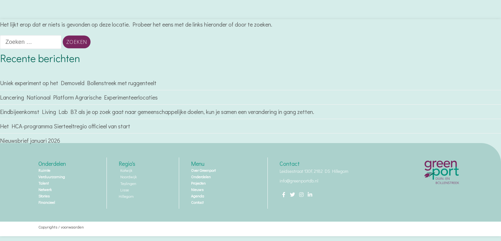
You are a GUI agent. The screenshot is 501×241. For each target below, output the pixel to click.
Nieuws (197, 189)
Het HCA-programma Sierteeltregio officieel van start (65, 126)
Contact (197, 202)
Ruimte (44, 170)
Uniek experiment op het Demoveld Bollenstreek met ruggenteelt (79, 83)
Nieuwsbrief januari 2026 (30, 140)
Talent (43, 183)
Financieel (46, 202)
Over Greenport (205, 170)
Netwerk (45, 189)
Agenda (197, 195)
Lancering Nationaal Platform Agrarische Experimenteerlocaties (79, 97)
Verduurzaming (51, 176)
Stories (44, 195)
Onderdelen (202, 176)
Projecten (200, 183)
